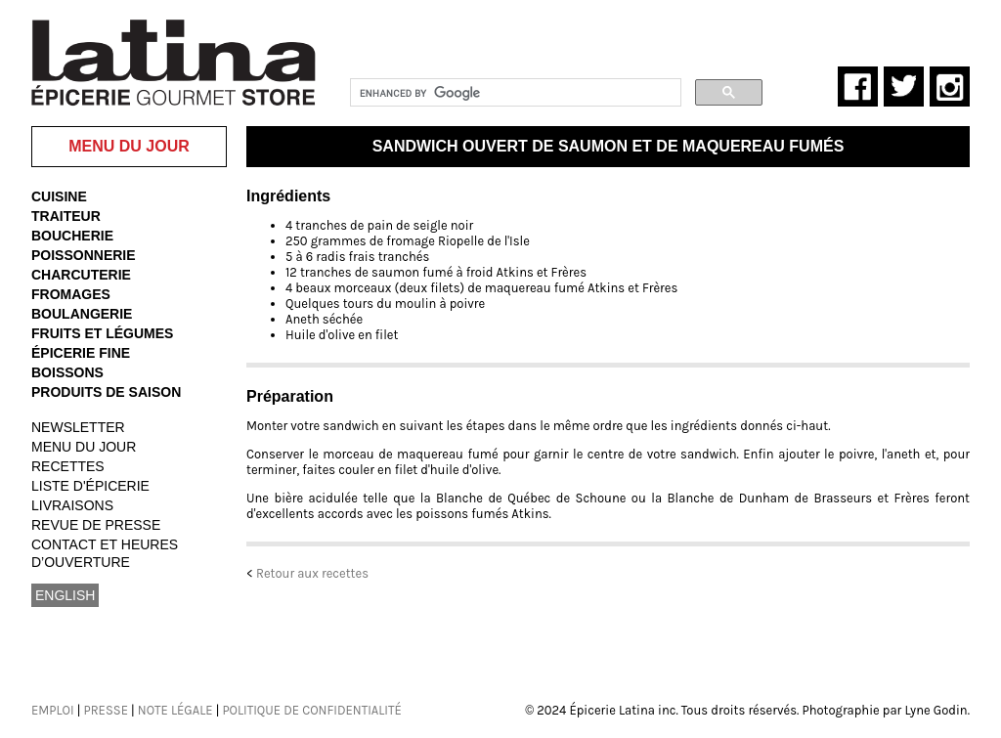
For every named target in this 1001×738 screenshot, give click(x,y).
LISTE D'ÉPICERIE (90, 486)
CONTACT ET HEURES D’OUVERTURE (104, 553)
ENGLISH (65, 595)
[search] (514, 93)
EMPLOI (52, 710)
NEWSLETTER (78, 427)
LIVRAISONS (72, 505)
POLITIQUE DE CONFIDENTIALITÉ (311, 710)
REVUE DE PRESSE (95, 525)
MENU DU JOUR (83, 447)
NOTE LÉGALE (175, 710)
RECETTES (68, 466)
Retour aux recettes (312, 573)
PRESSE (105, 710)
